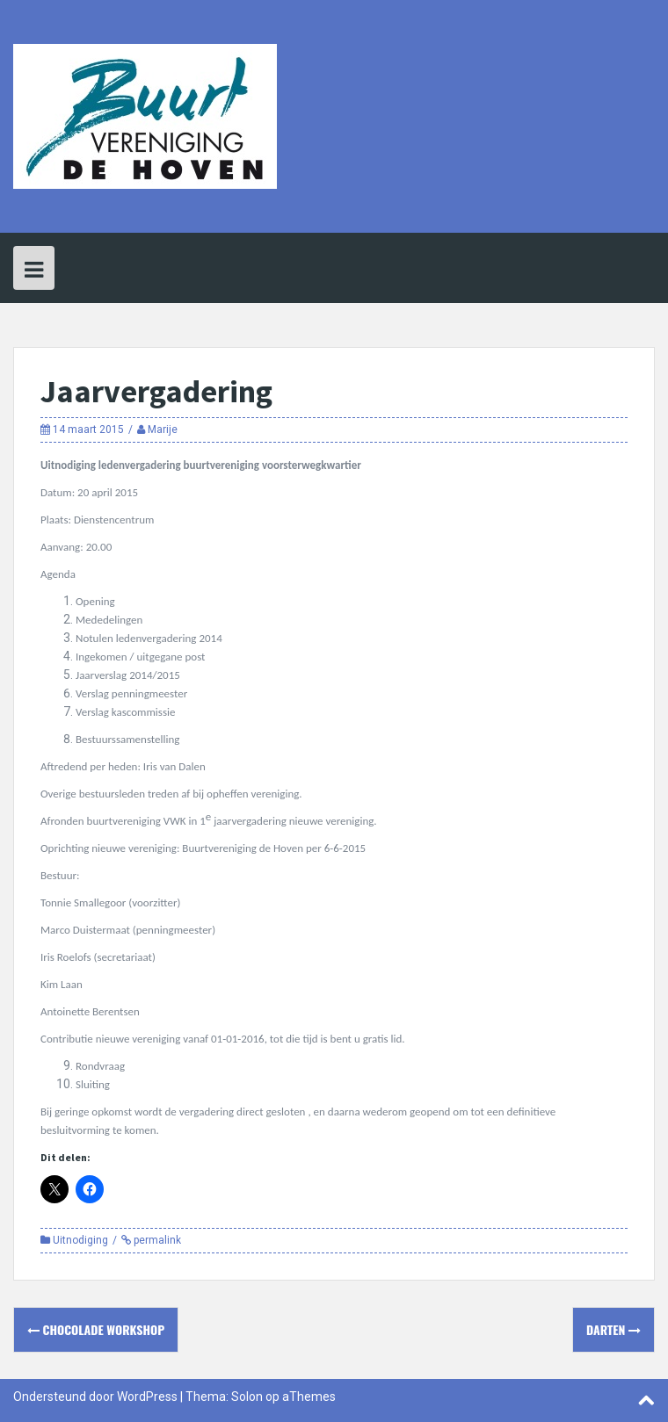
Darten (613, 1329)
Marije (163, 429)
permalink (156, 1240)
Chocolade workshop (95, 1329)
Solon (247, 1397)
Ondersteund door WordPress (95, 1397)
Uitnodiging (80, 1240)
